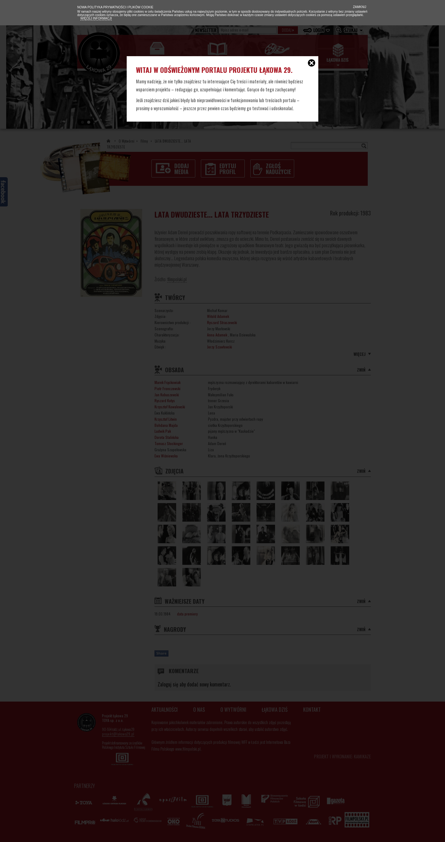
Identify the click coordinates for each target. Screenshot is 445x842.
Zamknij (359, 7)
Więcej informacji (96, 18)
